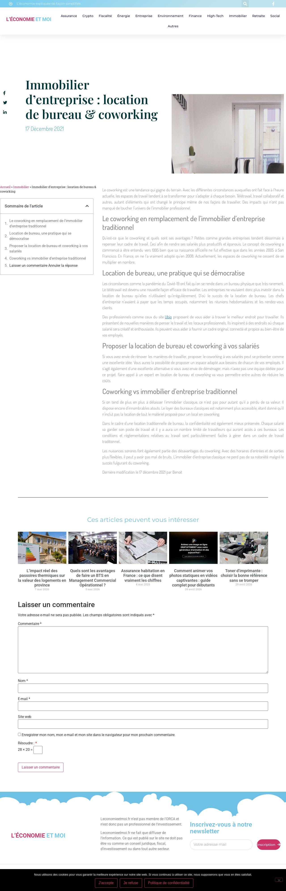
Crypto (87, 16)
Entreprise (143, 16)
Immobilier (238, 16)
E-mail (24, 699)
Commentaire (30, 624)
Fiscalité (105, 16)
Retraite (258, 16)
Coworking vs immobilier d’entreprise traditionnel (47, 258)
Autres (173, 26)
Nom (23, 681)
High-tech (215, 16)
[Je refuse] (279, 880)
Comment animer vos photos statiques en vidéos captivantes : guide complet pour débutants (193, 578)
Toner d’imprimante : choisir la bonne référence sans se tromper (244, 575)
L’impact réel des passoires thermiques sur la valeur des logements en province (42, 578)
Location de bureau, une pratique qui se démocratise (40, 236)
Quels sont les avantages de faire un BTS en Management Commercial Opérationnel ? (92, 578)
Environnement (170, 16)
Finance (195, 16)
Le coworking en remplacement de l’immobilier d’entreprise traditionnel (45, 223)
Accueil (5, 187)
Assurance (69, 16)
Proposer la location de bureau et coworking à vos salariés (48, 248)
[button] (245, 3)
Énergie (123, 16)
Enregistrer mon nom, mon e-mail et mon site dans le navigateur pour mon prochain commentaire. (98, 735)
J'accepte (106, 883)
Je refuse (131, 883)
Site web (24, 717)
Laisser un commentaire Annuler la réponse (43, 265)
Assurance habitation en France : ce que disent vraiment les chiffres (143, 575)
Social (275, 16)
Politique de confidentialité (169, 883)
